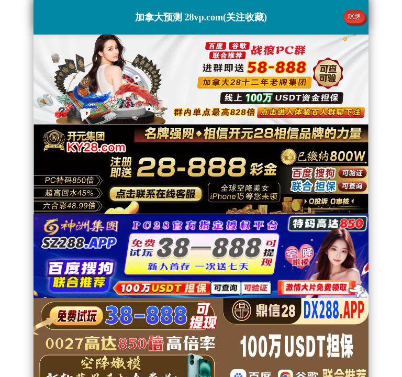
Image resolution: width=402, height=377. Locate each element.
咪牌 (354, 16)
